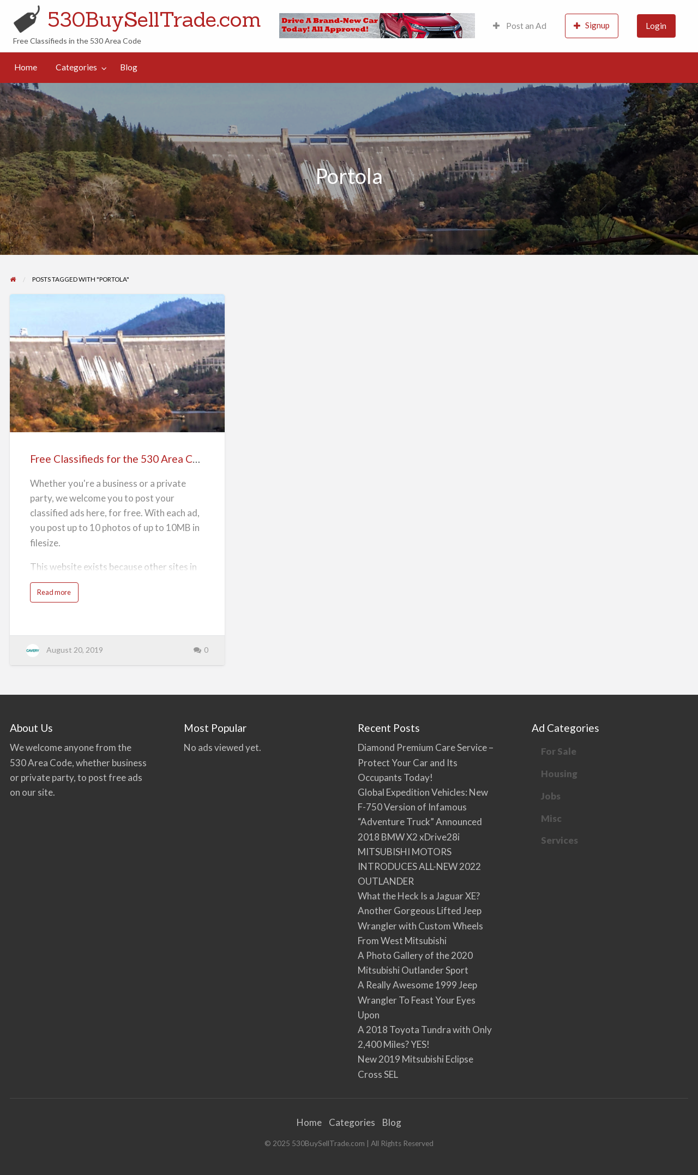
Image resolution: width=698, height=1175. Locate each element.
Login (656, 26)
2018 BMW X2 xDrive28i (409, 837)
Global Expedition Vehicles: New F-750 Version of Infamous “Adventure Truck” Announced (423, 806)
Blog (128, 67)
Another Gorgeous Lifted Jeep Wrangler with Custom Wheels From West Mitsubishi (420, 925)
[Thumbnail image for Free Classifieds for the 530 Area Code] (117, 363)
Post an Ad (519, 26)
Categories (76, 67)
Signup (592, 25)
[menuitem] (520, 26)
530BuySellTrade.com (154, 19)
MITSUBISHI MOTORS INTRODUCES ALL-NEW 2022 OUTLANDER (419, 866)
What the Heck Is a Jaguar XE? (419, 896)
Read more (56, 595)
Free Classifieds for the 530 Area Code (120, 458)
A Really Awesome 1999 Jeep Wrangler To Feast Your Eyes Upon (417, 999)
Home (25, 67)
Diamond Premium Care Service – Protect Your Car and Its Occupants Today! (426, 762)
